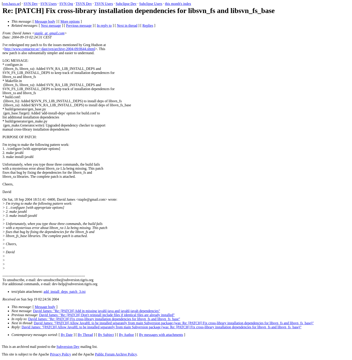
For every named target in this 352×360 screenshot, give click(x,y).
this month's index (178, 4)
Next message (51, 25)
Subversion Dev (68, 347)
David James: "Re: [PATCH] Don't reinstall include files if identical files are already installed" (107, 315)
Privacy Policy (60, 354)
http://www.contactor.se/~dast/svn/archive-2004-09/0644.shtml (49, 49)
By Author (126, 335)
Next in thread (127, 25)
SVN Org (66, 4)
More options (70, 21)
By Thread (85, 335)
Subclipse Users (150, 4)
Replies (147, 25)
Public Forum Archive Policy (116, 354)
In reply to (104, 25)
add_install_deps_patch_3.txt (65, 291)
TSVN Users (104, 4)
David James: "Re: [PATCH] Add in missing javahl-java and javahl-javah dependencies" (96, 311)
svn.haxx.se (11, 4)
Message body (45, 21)
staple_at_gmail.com (49, 33)
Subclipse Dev (126, 4)
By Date (67, 335)
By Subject (106, 335)
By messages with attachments (161, 335)
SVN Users (48, 4)
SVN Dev (31, 4)
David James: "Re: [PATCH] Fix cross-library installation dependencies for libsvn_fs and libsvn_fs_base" (104, 319)
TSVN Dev (84, 4)
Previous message (79, 25)
